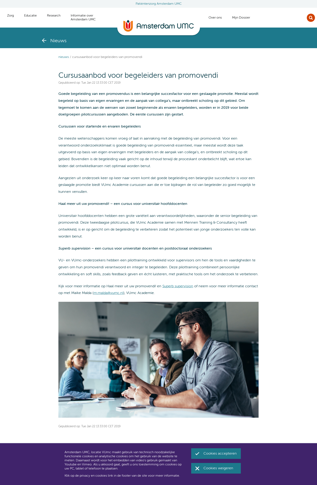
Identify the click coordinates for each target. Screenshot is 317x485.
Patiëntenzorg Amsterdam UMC (159, 4)
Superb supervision (177, 286)
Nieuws (63, 57)
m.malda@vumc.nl (108, 293)
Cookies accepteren (220, 453)
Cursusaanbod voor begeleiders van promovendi (107, 57)
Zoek (311, 18)
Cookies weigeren (218, 468)
